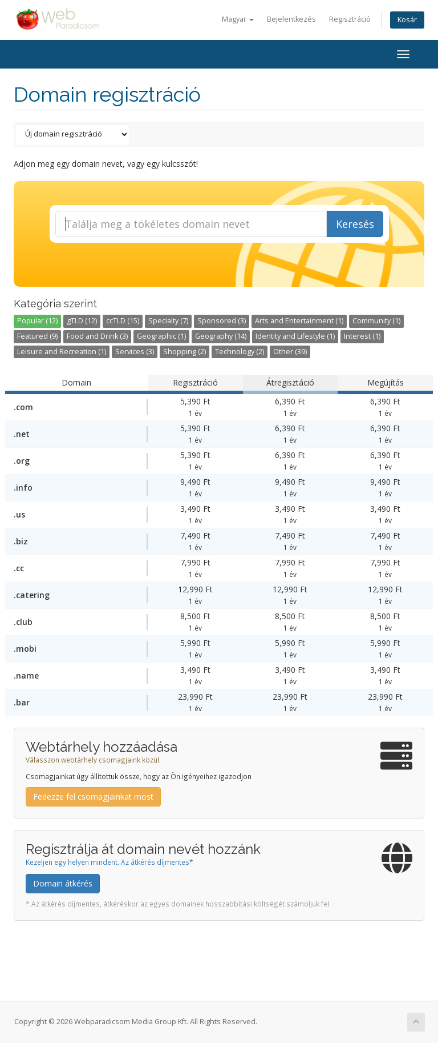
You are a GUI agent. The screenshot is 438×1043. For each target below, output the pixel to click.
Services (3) (134, 351)
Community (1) (376, 321)
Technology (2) (239, 351)
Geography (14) (220, 336)
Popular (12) (37, 321)
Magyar (238, 19)
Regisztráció (350, 19)
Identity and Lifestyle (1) (295, 336)
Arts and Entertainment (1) (299, 321)
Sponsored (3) (221, 321)
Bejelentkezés (291, 19)
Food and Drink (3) (97, 336)
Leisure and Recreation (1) (61, 351)
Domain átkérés (62, 883)
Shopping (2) (184, 351)
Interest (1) (362, 336)
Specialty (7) (168, 321)
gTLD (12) (82, 321)
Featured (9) (37, 336)
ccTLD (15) (122, 321)
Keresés (355, 224)
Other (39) (290, 351)
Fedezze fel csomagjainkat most (93, 796)
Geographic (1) (161, 336)
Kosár (407, 20)
